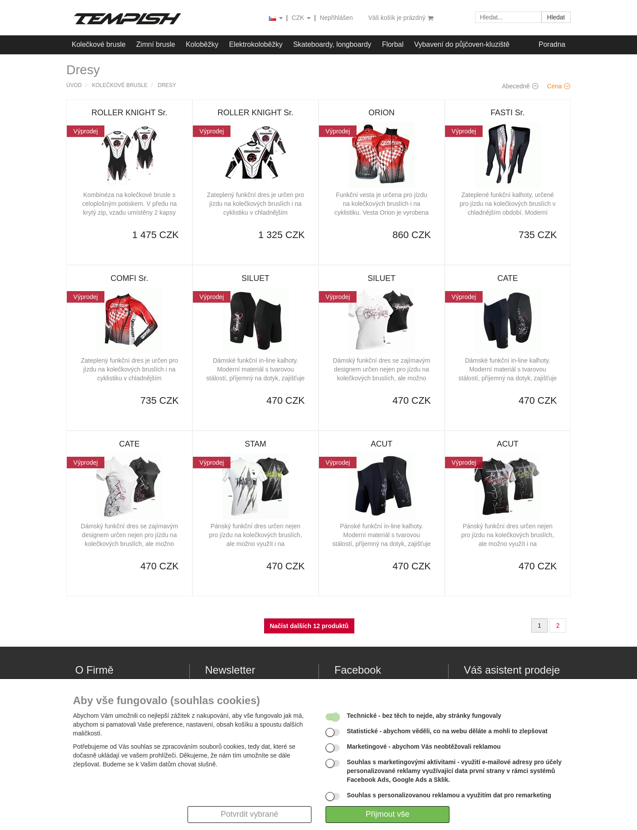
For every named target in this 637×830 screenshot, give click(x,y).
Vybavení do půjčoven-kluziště (462, 44)
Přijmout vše (387, 814)
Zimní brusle (155, 44)
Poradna (552, 44)
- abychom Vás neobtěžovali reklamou (424, 746)
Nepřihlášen (336, 17)
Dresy (167, 85)
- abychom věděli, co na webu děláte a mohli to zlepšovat (447, 731)
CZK (302, 18)
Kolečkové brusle (99, 44)
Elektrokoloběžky (256, 44)
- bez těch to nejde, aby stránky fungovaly (424, 715)
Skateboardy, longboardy (332, 44)
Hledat (556, 17)
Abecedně (520, 86)
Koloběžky (202, 44)
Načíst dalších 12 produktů (309, 625)
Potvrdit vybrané (249, 814)
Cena (558, 86)
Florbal (392, 44)
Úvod (74, 85)
